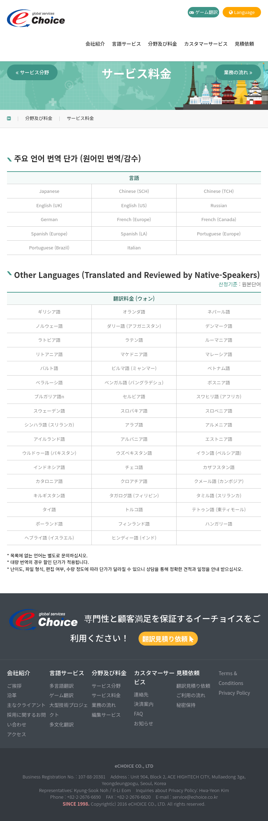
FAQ (138, 713)
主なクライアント (26, 704)
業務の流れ (238, 72)
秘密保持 (186, 704)
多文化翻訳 (61, 724)
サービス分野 (32, 72)
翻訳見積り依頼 (168, 638)
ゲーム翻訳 (203, 12)
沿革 (12, 695)
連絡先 (141, 694)
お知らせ (143, 723)
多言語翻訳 (61, 685)
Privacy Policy (234, 692)
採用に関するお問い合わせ (26, 719)
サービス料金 (106, 695)
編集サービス (106, 714)
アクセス (16, 734)
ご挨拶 (14, 685)
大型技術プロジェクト (68, 709)
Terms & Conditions (230, 678)
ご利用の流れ (190, 695)
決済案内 (144, 703)
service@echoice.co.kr (195, 796)
